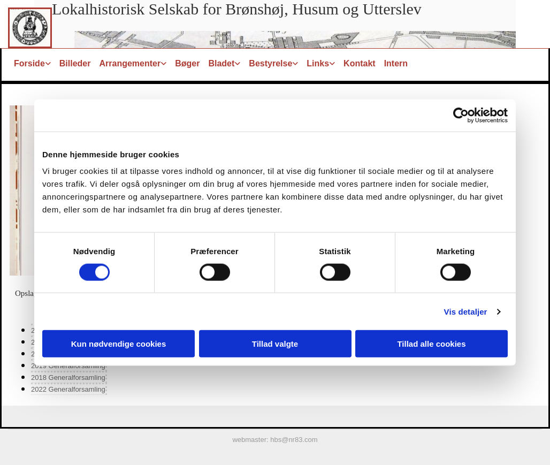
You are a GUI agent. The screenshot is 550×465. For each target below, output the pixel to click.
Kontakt (359, 63)
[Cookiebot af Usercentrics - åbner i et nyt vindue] (461, 115)
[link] (32, 63)
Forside (29, 63)
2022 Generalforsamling (68, 389)
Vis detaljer (465, 311)
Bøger (187, 63)
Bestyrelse (270, 63)
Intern (396, 63)
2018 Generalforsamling (68, 377)
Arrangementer (130, 63)
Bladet (221, 63)
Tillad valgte (275, 343)
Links (318, 63)
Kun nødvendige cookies (118, 343)
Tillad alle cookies (431, 343)
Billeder (75, 63)
